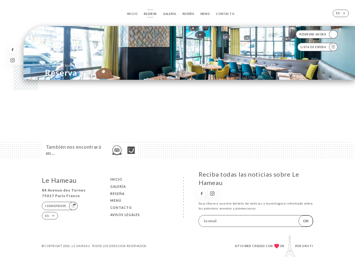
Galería (169, 14)
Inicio (132, 14)
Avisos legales (125, 215)
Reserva (150, 14)
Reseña (188, 14)
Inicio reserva (58, 65)
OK (306, 221)
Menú (205, 14)
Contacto (225, 14)
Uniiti (307, 246)
